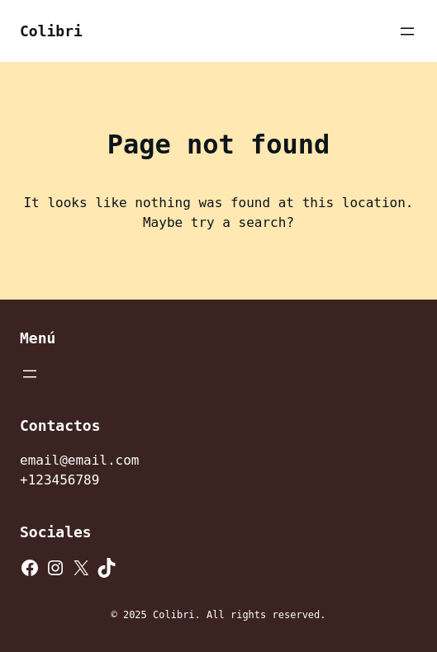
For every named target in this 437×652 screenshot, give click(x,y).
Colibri (51, 31)
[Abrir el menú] (407, 31)
